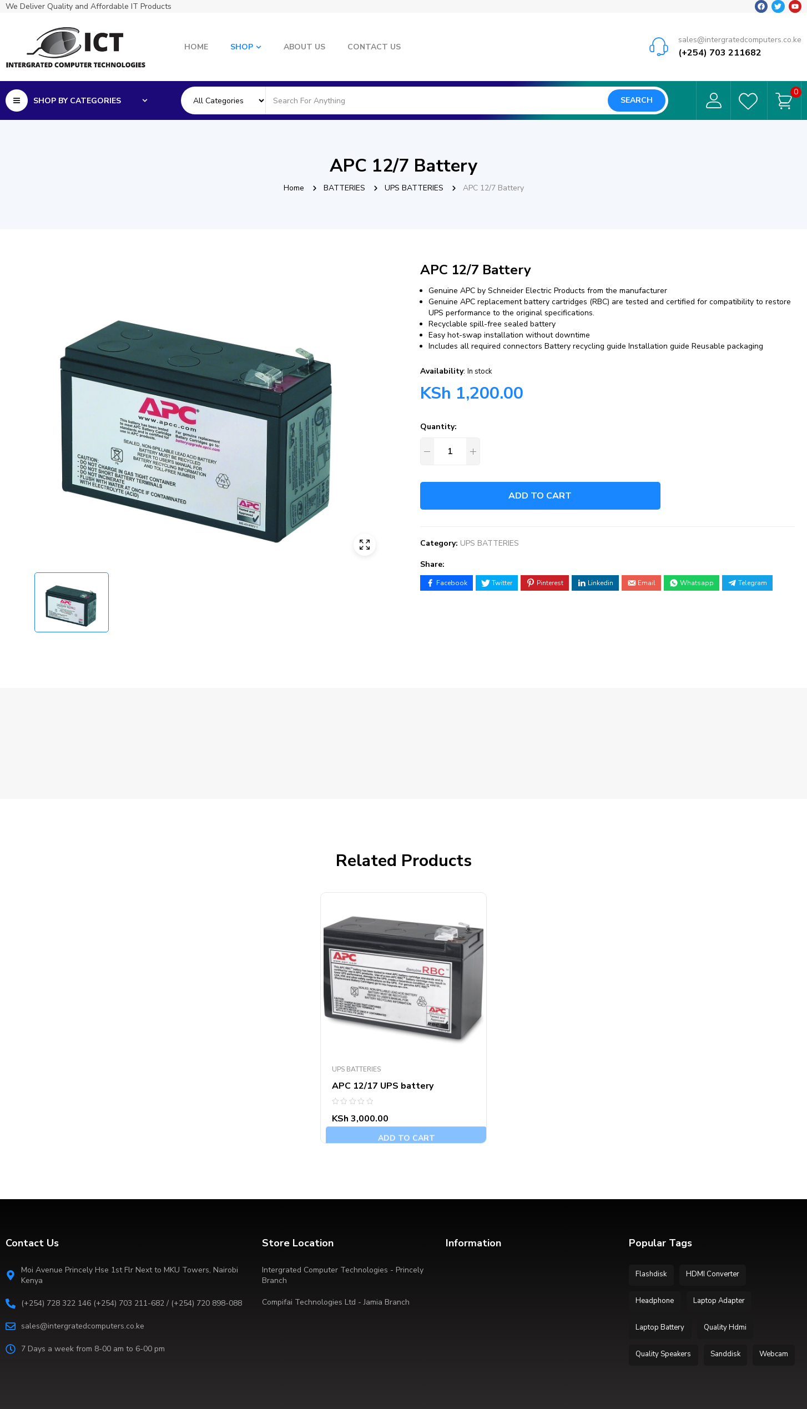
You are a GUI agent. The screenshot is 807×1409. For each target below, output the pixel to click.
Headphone (656, 1236)
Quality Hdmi (729, 1261)
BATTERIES (344, 188)
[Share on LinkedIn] (595, 583)
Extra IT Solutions (202, 1387)
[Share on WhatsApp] (691, 583)
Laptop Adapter (723, 1236)
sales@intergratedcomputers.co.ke (739, 28)
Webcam (651, 1311)
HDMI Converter (717, 1211)
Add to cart (551, 496)
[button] (365, 407)
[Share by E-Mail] (641, 583)
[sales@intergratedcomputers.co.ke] (659, 35)
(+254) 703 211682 (719, 42)
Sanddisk (730, 1286)
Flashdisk (652, 1211)
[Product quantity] (450, 451)
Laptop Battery (661, 1261)
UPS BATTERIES (414, 188)
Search (637, 97)
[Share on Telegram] (747, 583)
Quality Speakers (665, 1286)
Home (294, 188)
